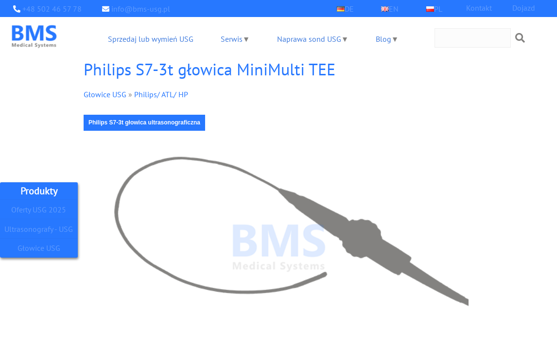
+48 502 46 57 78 (49, 8)
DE (349, 8)
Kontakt (478, 7)
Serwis (231, 38)
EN (393, 8)
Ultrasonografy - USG (38, 228)
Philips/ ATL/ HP (156, 94)
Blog (382, 38)
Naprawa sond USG (308, 38)
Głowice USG (39, 248)
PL (438, 8)
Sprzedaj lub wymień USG (150, 38)
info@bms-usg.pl (137, 8)
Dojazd (523, 7)
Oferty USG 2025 (39, 209)
